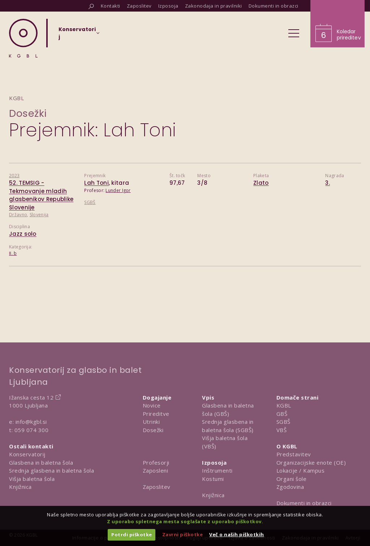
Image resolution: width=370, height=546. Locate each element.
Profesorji (156, 462)
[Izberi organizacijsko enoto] (77, 35)
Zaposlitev (157, 486)
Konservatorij (27, 454)
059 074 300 (31, 430)
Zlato (261, 183)
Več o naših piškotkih (236, 534)
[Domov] (23, 38)
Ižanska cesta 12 (31, 397)
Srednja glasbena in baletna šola (51, 470)
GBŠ (282, 413)
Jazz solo (22, 234)
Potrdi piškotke (131, 534)
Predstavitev (293, 454)
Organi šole (291, 478)
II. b (13, 253)
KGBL (283, 405)
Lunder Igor (118, 190)
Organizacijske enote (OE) (311, 462)
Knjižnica (20, 486)
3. (327, 183)
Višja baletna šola (32, 478)
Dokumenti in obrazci (304, 503)
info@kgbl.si (31, 421)
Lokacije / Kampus (300, 470)
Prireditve (156, 413)
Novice (152, 405)
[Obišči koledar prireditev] (337, 23)
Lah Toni (96, 183)
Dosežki (28, 113)
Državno (18, 215)
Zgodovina (290, 486)
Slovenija (39, 215)
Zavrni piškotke (182, 534)
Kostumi (213, 478)
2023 (14, 175)
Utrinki (151, 421)
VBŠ (281, 430)
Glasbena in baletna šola (41, 462)
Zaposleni (155, 470)
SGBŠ (89, 202)
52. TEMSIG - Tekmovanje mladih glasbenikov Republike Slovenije (41, 195)
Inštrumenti (217, 470)
